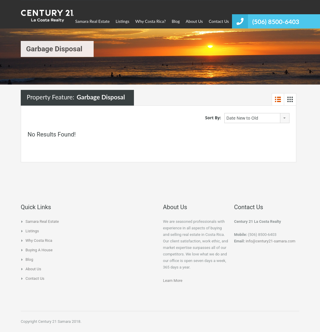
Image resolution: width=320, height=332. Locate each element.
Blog (176, 21)
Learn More (173, 280)
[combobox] (256, 118)
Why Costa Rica (38, 240)
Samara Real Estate (92, 21)
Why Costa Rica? (150, 21)
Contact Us (219, 21)
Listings (122, 21)
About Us (194, 21)
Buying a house (38, 250)
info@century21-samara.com (270, 241)
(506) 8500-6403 (275, 21)
